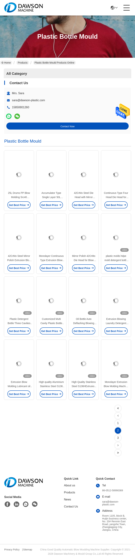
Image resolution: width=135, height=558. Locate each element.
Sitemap (27, 549)
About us (69, 485)
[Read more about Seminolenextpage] (118, 408)
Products (22, 62)
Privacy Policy (12, 549)
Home (6, 62)
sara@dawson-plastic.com (28, 100)
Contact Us (71, 506)
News (67, 499)
